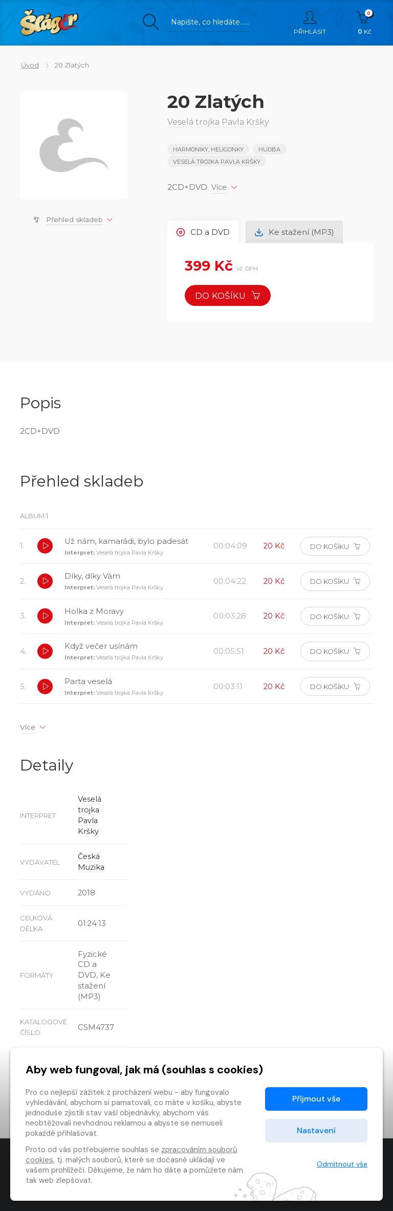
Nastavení (316, 1130)
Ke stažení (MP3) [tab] (295, 231)
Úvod (29, 65)
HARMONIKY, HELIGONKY (208, 149)
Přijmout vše (316, 1098)
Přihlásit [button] (310, 23)
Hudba (270, 149)
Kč (364, 23)
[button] (45, 547)
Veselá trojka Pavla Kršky (216, 161)
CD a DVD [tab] (203, 231)
